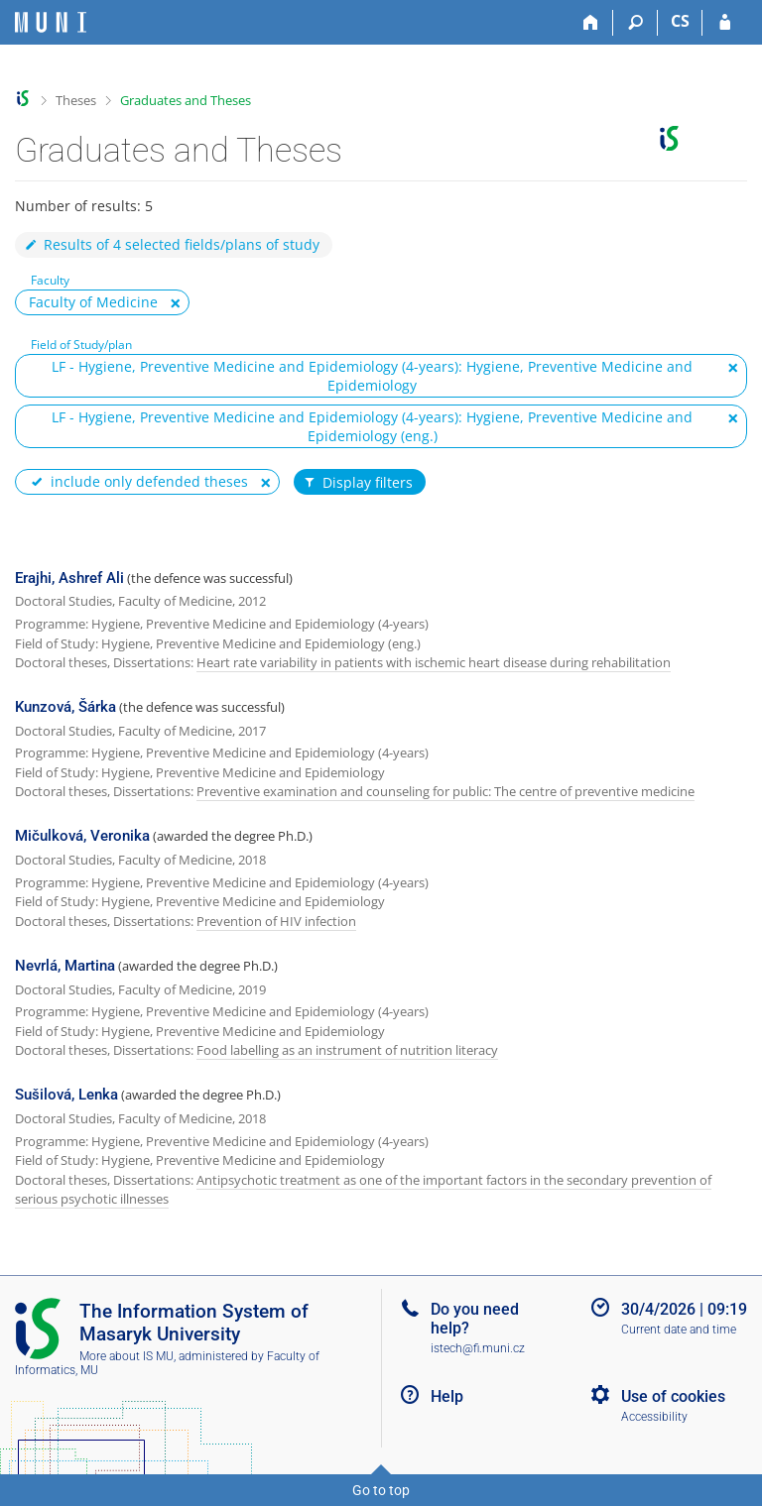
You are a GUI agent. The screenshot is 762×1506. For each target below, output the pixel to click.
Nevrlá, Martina (65, 966)
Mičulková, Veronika (82, 836)
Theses (76, 100)
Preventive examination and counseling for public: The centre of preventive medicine (445, 791)
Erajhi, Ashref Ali (69, 578)
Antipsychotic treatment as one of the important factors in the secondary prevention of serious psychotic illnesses (363, 1190)
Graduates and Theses (185, 100)
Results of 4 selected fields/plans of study (171, 244)
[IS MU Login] (724, 23)
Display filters (357, 483)
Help (447, 1396)
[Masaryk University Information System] (50, 22)
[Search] (635, 23)
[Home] (591, 23)
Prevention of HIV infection (276, 921)
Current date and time (678, 1329)
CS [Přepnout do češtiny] (680, 21)
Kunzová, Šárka (65, 707)
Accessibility (654, 1417)
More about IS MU (126, 1356)
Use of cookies (673, 1396)
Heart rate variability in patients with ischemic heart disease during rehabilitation (433, 662)
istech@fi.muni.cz (478, 1348)
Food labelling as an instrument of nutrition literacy (347, 1050)
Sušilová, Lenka (66, 1094)
